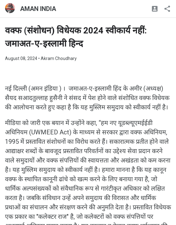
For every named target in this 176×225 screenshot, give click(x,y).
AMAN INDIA (38, 8)
